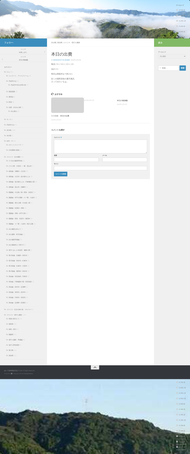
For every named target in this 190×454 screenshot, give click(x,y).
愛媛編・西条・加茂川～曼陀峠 (19, 219)
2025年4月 (182, 37)
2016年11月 (182, 393)
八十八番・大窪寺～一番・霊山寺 (20, 166)
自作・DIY (10, 141)
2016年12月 (182, 388)
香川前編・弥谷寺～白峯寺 (18, 261)
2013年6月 (182, 425)
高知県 (59, 42)
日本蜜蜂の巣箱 (14, 150)
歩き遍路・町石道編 (15, 234)
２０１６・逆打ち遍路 (71, 42)
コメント (58, 137)
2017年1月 (182, 382)
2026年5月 (182, 10)
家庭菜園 (12, 92)
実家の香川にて (14, 319)
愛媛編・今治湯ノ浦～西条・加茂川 (21, 192)
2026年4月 (182, 15)
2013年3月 (182, 442)
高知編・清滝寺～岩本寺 (17, 292)
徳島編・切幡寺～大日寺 (17, 171)
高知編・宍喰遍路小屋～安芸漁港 (20, 282)
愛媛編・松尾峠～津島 (16, 208)
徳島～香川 (12, 329)
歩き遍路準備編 (14, 240)
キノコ (9, 119)
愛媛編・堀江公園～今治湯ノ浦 (19, 203)
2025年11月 (182, 21)
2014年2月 (182, 409)
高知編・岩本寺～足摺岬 (17, 287)
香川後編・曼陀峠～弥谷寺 (18, 271)
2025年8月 (182, 26)
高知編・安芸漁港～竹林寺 (18, 276)
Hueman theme (28, 373)
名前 (55, 155)
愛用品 (11, 97)
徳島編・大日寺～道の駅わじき (19, 176)
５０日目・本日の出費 (60, 116)
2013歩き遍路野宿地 (15, 161)
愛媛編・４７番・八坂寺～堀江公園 (21, 224)
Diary (8, 72)
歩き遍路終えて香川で (16, 245)
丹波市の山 (12, 81)
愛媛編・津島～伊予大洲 (17, 213)
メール (104, 155)
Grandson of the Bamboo (61, 60)
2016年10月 (182, 398)
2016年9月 (182, 404)
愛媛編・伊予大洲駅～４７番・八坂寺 (22, 198)
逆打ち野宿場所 (14, 345)
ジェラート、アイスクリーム (18, 76)
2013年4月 (182, 436)
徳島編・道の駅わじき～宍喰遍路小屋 (22, 182)
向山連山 (14, 111)
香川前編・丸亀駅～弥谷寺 (18, 255)
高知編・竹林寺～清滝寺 (17, 297)
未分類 (53, 42)
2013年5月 (182, 431)
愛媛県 (11, 334)
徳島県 (11, 324)
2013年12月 (182, 420)
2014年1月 (182, 415)
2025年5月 (182, 32)
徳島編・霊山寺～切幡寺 (17, 187)
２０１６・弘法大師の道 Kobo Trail (19, 309)
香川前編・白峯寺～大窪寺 (18, 266)
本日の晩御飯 (122, 100)
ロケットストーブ (15, 145)
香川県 (11, 350)
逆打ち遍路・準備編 (15, 340)
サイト (56, 164)
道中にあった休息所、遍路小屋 (19, 250)
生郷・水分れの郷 (15, 107)
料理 (10, 102)
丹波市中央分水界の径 (18, 85)
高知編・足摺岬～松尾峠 (17, 303)
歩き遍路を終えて (15, 229)
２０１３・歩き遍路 (13, 157)
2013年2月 (182, 447)
